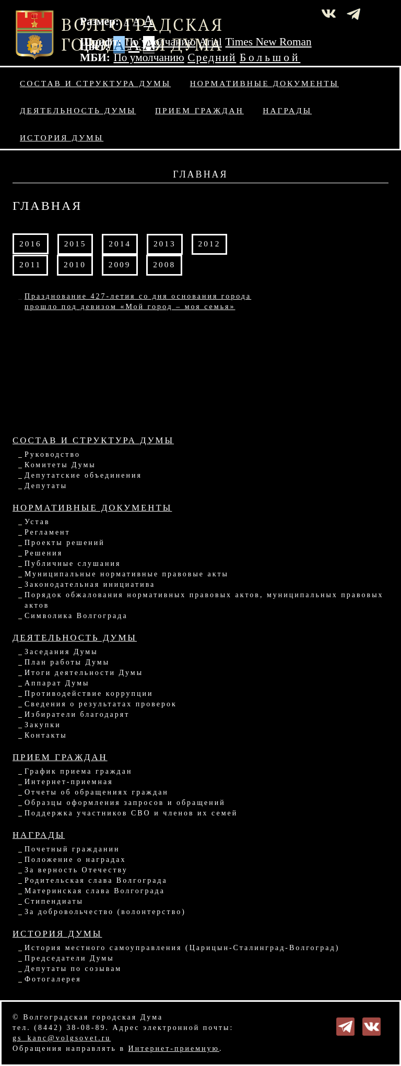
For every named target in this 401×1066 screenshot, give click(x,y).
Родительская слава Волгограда (96, 880)
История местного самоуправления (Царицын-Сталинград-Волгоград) (182, 948)
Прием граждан (199, 110)
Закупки (43, 725)
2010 (75, 264)
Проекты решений (65, 543)
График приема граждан (78, 771)
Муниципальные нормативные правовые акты (127, 574)
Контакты (46, 735)
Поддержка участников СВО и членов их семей (131, 813)
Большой (270, 57)
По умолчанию (160, 41)
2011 (30, 264)
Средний (211, 57)
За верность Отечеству (76, 870)
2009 (120, 264)
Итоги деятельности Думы (84, 673)
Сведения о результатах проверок (101, 704)
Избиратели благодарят (77, 714)
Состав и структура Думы (95, 83)
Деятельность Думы (78, 110)
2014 (120, 243)
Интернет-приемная (69, 782)
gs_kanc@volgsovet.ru (62, 1038)
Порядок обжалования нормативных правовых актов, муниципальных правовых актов (204, 600)
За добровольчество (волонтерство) (105, 912)
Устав (37, 522)
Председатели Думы (69, 958)
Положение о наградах (75, 859)
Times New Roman (269, 41)
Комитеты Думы (60, 465)
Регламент (47, 532)
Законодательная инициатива (90, 584)
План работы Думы (67, 662)
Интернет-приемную (173, 1048)
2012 (209, 243)
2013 (165, 243)
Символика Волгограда (76, 616)
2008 (164, 264)
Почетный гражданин (72, 849)
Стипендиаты (54, 901)
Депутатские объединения (83, 475)
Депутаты (46, 486)
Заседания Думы (61, 652)
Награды (287, 110)
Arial (210, 41)
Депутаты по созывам (73, 969)
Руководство (52, 454)
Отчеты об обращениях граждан (97, 792)
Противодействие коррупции (89, 693)
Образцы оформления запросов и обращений (125, 803)
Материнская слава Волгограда (95, 891)
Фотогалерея (53, 979)
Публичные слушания (73, 563)
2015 (75, 243)
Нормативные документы (264, 83)
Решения (44, 553)
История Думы (61, 137)
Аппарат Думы (57, 683)
